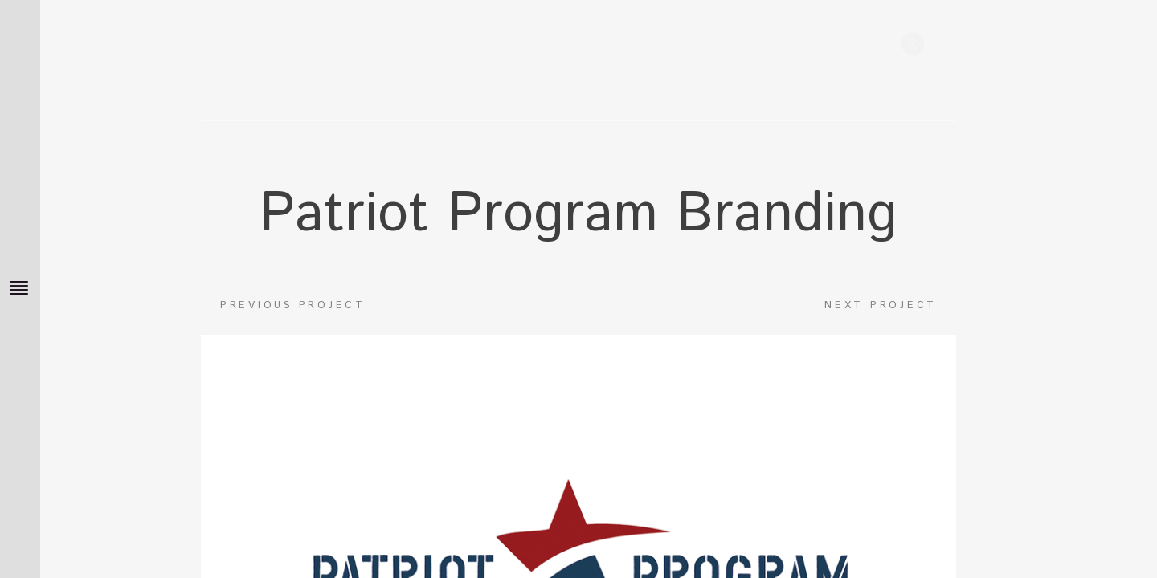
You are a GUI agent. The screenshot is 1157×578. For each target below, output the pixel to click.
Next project (890, 310)
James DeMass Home (441, 48)
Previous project (283, 310)
